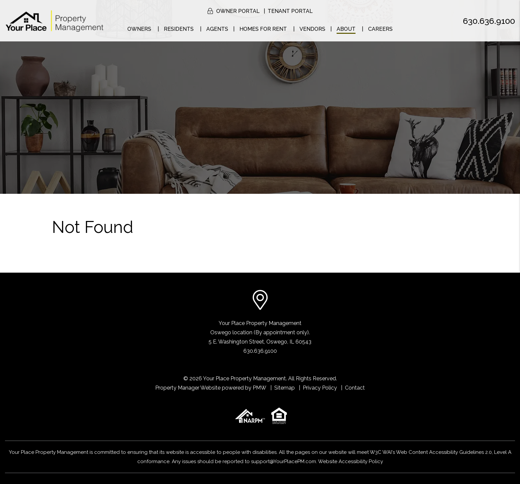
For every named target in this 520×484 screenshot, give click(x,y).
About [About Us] (346, 29)
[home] (54, 20)
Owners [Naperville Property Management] (139, 29)
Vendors (312, 29)
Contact (355, 388)
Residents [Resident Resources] (179, 29)
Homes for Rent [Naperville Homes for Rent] (263, 29)
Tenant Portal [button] (290, 11)
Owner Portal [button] (238, 11)
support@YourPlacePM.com (283, 461)
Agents (217, 29)
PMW (259, 388)
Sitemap (284, 388)
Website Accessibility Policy (350, 461)
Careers (380, 29)
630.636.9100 (489, 21)
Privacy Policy (320, 388)
